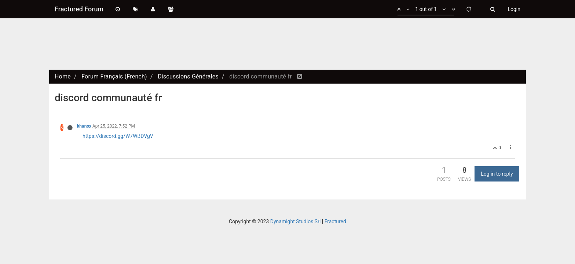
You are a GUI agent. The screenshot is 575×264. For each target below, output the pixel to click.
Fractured (335, 221)
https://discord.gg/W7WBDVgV (118, 136)
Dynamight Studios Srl (295, 221)
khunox (84, 126)
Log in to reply (497, 174)
